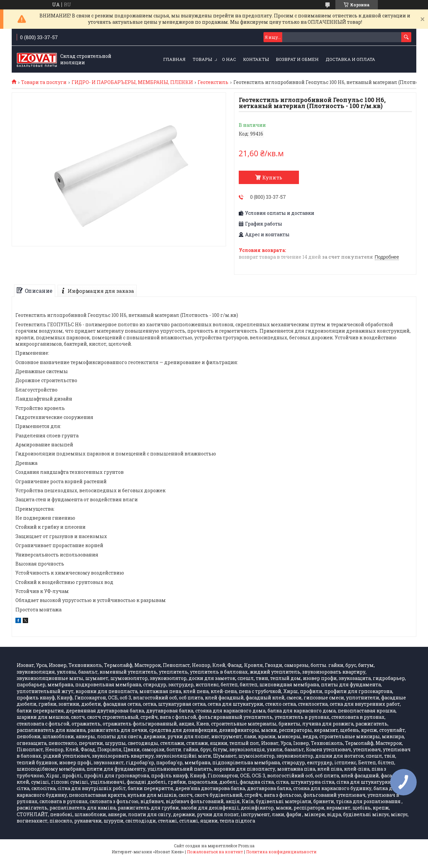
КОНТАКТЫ (256, 59)
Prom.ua (246, 845)
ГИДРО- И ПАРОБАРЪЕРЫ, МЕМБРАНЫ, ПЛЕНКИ (132, 82)
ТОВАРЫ (202, 59)
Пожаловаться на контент (215, 851)
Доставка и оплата (350, 59)
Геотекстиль (213, 82)
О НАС (229, 59)
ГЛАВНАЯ (174, 59)
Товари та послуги (44, 82)
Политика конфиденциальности (281, 851)
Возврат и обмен (297, 59)
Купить (272, 177)
